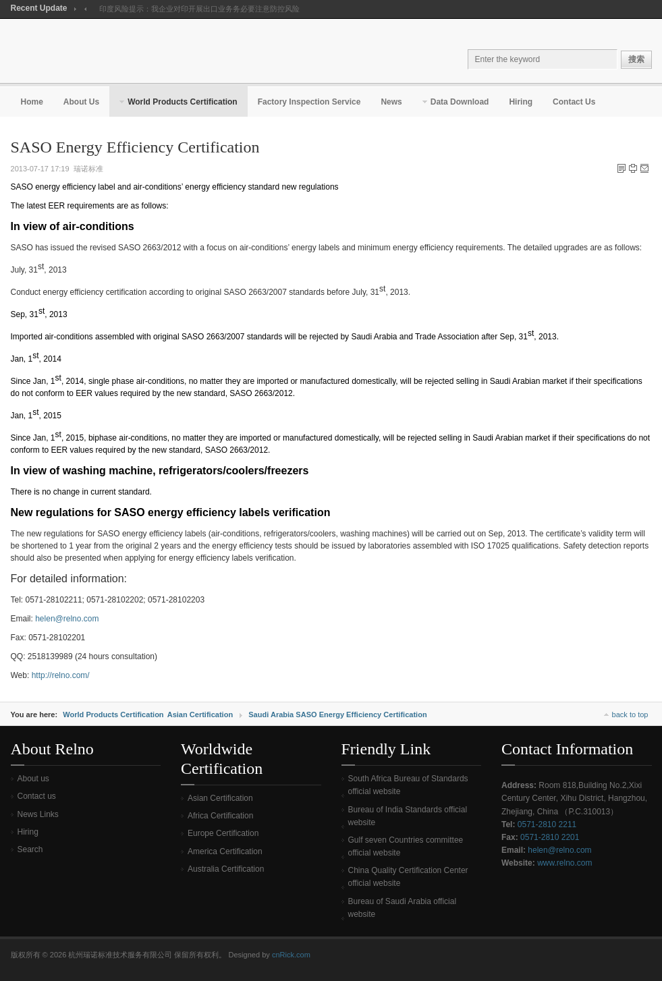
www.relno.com (564, 863)
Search (30, 849)
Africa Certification (220, 815)
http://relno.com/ (61, 675)
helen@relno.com (67, 618)
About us (33, 778)
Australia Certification (226, 869)
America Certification (225, 851)
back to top (630, 714)
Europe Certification (223, 833)
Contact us (37, 796)
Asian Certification (200, 714)
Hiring (28, 832)
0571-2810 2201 (549, 837)
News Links (38, 814)
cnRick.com (291, 955)
